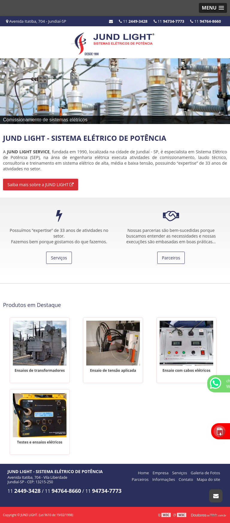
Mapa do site (208, 479)
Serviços (59, 258)
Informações (163, 479)
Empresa (160, 472)
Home (143, 472)
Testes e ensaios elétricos (40, 442)
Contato (186, 479)
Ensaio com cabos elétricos (187, 370)
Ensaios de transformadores (40, 370)
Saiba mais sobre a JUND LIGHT (40, 184)
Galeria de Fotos (205, 472)
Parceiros (171, 258)
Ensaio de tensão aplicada (113, 370)
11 (205, 21)
